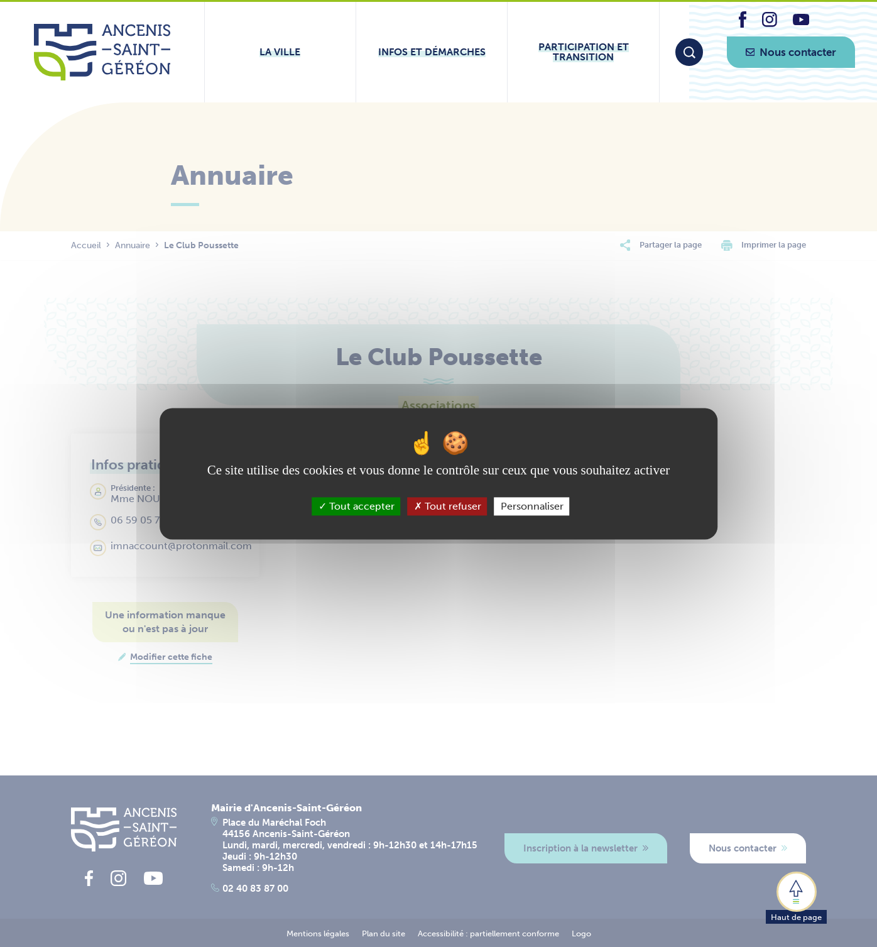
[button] (796, 897)
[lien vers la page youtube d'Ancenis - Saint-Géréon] (801, 22)
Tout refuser (447, 506)
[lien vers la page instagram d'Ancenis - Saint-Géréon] (769, 24)
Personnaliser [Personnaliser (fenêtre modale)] (532, 506)
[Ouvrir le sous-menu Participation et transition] (583, 52)
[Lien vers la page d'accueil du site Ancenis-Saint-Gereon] (102, 52)
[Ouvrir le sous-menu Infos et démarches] (431, 52)
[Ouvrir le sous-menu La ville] (280, 52)
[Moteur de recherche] (689, 52)
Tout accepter (357, 506)
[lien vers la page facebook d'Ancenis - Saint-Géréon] (742, 24)
